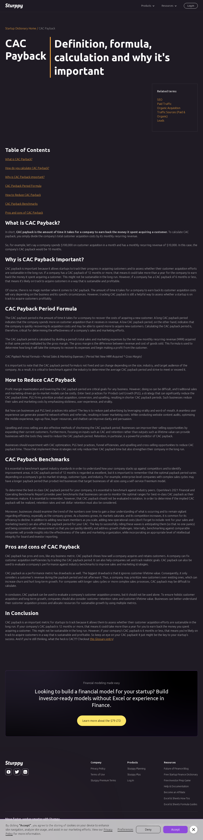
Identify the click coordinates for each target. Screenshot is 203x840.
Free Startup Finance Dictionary (181, 774)
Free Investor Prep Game (177, 780)
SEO (159, 99)
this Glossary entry (101, 639)
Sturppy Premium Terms (103, 780)
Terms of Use (98, 774)
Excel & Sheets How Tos (177, 798)
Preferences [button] (125, 829)
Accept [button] (175, 829)
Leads (160, 120)
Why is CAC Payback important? (24, 177)
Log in (190, 5)
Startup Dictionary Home (20, 28)
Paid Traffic (164, 103)
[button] (148, 6)
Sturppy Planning (136, 768)
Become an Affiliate (174, 792)
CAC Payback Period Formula (23, 185)
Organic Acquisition (168, 108)
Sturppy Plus (134, 774)
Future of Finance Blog (176, 768)
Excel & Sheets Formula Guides (180, 804)
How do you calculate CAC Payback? (27, 168)
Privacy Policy (98, 768)
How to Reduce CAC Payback (23, 194)
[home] (14, 6)
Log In (130, 780)
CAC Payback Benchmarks (21, 203)
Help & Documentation (176, 786)
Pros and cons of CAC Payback (24, 212)
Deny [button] (148, 829)
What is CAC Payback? (18, 159)
